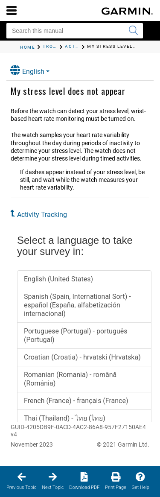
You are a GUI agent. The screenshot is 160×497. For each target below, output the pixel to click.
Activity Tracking (42, 214)
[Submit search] (133, 30)
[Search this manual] (74, 30)
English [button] (27, 70)
